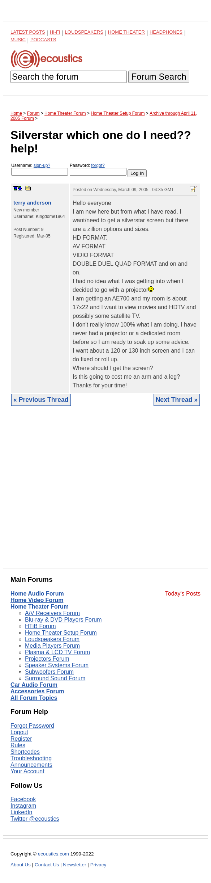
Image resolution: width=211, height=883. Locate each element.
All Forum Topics (33, 698)
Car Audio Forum (33, 685)
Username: (39, 169)
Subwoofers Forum (49, 672)
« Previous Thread (41, 399)
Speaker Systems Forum (57, 665)
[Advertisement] (105, 491)
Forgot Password (32, 726)
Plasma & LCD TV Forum (57, 652)
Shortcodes (25, 752)
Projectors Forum (47, 659)
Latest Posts (27, 32)
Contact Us (47, 864)
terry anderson (32, 202)
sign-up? (42, 165)
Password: (98, 169)
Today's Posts (183, 593)
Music (18, 39)
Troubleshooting (31, 758)
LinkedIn (21, 812)
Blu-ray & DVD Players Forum (63, 620)
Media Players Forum (52, 646)
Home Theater (126, 32)
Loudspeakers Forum (52, 639)
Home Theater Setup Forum (61, 633)
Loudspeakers (84, 32)
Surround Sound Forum (55, 678)
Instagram (23, 806)
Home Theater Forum (39, 607)
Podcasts (43, 39)
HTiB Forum (40, 626)
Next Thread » (177, 399)
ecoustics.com (53, 854)
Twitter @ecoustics (34, 819)
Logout (19, 732)
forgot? (97, 165)
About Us (20, 864)
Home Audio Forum (37, 593)
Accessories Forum (37, 691)
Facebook (23, 799)
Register (21, 739)
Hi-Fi (55, 32)
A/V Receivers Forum (52, 613)
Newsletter (74, 864)
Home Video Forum (36, 600)
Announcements (31, 765)
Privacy (98, 864)
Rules (17, 745)
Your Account (27, 771)
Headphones (166, 32)
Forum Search (158, 76)
